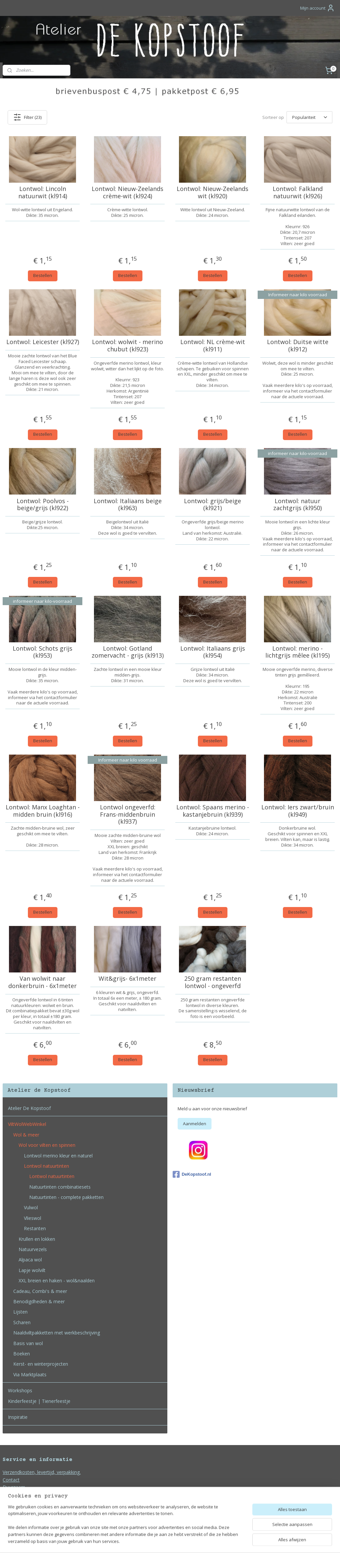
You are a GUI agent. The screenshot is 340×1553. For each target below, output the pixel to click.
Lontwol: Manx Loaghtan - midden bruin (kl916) (43, 811)
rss (163, 1540)
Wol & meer (26, 1135)
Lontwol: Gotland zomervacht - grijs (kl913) (128, 652)
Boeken (21, 1353)
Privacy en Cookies (23, 1502)
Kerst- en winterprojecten (40, 1364)
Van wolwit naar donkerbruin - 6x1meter (42, 982)
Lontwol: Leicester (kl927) (42, 342)
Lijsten (20, 1312)
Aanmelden (194, 1124)
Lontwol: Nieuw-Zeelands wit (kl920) (212, 192)
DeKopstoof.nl (192, 1174)
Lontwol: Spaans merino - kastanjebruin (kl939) (212, 811)
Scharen (22, 1322)
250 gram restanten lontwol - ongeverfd (212, 982)
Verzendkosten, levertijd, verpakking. (42, 1472)
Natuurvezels (33, 1249)
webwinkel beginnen (189, 1540)
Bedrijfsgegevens (21, 1509)
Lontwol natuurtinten (46, 1166)
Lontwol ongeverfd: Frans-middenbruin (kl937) (127, 814)
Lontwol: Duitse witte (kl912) (297, 345)
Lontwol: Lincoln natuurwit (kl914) (42, 192)
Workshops (20, 1390)
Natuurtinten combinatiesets (60, 1187)
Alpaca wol (30, 1259)
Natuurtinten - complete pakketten (66, 1197)
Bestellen (42, 275)
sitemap (150, 1540)
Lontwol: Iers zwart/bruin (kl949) (297, 811)
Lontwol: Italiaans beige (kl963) (128, 504)
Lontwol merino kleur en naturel (58, 1155)
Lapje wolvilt (32, 1270)
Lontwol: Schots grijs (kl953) (42, 652)
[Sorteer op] (309, 117)
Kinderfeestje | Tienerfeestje (39, 1401)
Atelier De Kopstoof (29, 1108)
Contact (11, 1480)
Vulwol (31, 1207)
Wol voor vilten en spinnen (47, 1145)
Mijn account (317, 8)
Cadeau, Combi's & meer (40, 1291)
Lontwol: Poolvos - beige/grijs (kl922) (43, 504)
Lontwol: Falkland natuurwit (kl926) (298, 192)
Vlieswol (32, 1218)
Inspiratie (18, 1417)
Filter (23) (27, 117)
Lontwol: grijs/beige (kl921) (212, 504)
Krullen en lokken (37, 1239)
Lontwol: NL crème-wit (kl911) (212, 345)
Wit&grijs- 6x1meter (127, 978)
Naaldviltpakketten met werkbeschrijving (56, 1332)
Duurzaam (14, 1487)
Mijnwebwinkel (247, 1540)
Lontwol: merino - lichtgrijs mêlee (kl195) (297, 652)
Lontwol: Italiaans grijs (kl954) (212, 652)
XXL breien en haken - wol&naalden (57, 1280)
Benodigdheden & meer (39, 1301)
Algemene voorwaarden (28, 1494)
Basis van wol (28, 1343)
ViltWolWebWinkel (27, 1124)
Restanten (35, 1228)
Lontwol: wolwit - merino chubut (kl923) (127, 345)
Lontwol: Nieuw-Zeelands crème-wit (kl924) (127, 192)
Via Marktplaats (29, 1374)
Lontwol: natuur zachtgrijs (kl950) (297, 504)
